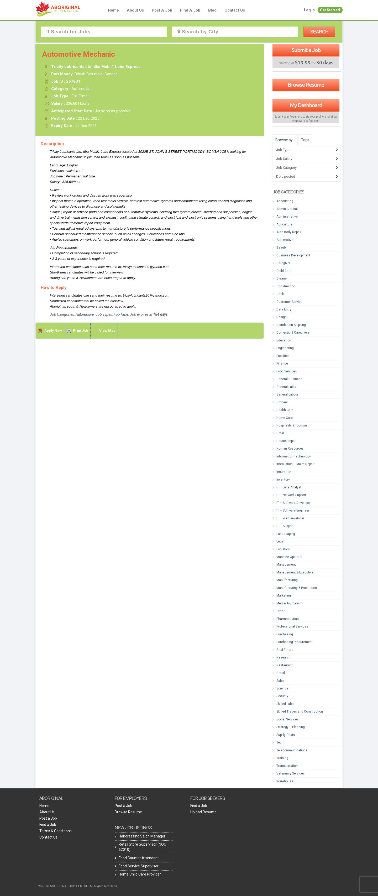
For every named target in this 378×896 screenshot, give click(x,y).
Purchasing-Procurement (294, 642)
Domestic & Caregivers (293, 332)
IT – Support (284, 526)
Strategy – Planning (290, 727)
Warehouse (284, 781)
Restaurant (284, 665)
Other (280, 611)
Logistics (283, 549)
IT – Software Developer (293, 503)
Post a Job (162, 10)
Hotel (280, 433)
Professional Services (292, 626)
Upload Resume (203, 812)
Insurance (283, 472)
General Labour (287, 394)
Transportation (287, 766)
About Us (135, 10)
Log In (309, 10)
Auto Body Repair (288, 232)
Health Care (284, 410)
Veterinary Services (290, 773)
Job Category (286, 168)
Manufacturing (287, 580)
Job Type (283, 150)
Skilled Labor (285, 704)
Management (286, 564)
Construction (285, 286)
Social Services (287, 719)
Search (319, 31)
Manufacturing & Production (296, 588)
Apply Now (53, 331)
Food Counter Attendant (139, 858)
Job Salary (284, 159)
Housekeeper (286, 441)
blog (212, 10)
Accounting (284, 201)
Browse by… (285, 140)
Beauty (281, 247)
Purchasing (284, 634)
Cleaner (282, 278)
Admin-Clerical (287, 209)
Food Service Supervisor (139, 866)
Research (283, 657)
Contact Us (234, 10)
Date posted (285, 176)
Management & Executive (294, 572)
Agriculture (284, 224)
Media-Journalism (289, 603)
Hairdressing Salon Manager (142, 836)
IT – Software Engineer (292, 510)
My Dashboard (306, 105)
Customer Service (289, 302)
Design (281, 317)
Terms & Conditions (55, 831)
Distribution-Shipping (291, 325)
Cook (280, 294)
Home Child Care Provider (140, 874)
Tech (280, 742)
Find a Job (190, 10)
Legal (280, 541)
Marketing (283, 595)
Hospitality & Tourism (291, 425)
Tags (305, 140)
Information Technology (293, 456)
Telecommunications (291, 750)
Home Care (284, 418)
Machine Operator (289, 557)
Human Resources (290, 448)
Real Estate (284, 650)
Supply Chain (285, 735)
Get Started (330, 10)
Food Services (286, 371)
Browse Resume (306, 84)
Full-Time (121, 314)
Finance (282, 363)
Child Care (283, 271)
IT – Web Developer (290, 518)
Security (282, 696)
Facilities (283, 356)
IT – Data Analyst (288, 487)
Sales (280, 681)
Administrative (287, 216)
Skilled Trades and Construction (299, 711)
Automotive (85, 314)
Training (282, 758)
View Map (107, 331)
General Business (289, 379)
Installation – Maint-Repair (295, 464)
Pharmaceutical (288, 619)
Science (282, 688)
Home (113, 10)
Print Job (80, 331)
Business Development (293, 255)
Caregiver (283, 263)
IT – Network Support (291, 495)
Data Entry (283, 309)
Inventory (283, 479)
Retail (280, 673)
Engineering (285, 348)
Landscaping (285, 534)
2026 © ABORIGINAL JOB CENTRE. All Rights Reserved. (78, 886)
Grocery (282, 402)
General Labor (286, 387)
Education (283, 340)
